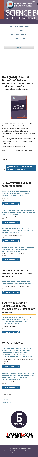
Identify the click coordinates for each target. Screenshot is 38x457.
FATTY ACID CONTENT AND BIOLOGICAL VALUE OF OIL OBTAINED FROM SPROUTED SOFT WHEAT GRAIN (18, 212)
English (5, 399)
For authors (13, 39)
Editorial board (22, 26)
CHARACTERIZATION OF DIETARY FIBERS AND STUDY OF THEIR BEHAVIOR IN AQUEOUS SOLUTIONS (18, 249)
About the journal (18, 34)
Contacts (27, 39)
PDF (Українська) (12, 204)
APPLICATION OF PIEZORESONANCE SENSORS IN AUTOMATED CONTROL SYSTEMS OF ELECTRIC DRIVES (16, 194)
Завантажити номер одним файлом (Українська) (19, 168)
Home (10, 26)
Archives (19, 30)
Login (33, 1)
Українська (7, 402)
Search (19, 47)
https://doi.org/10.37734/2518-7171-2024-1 (19, 151)
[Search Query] (19, 43)
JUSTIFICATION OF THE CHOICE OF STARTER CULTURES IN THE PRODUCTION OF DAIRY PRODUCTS (18, 231)
